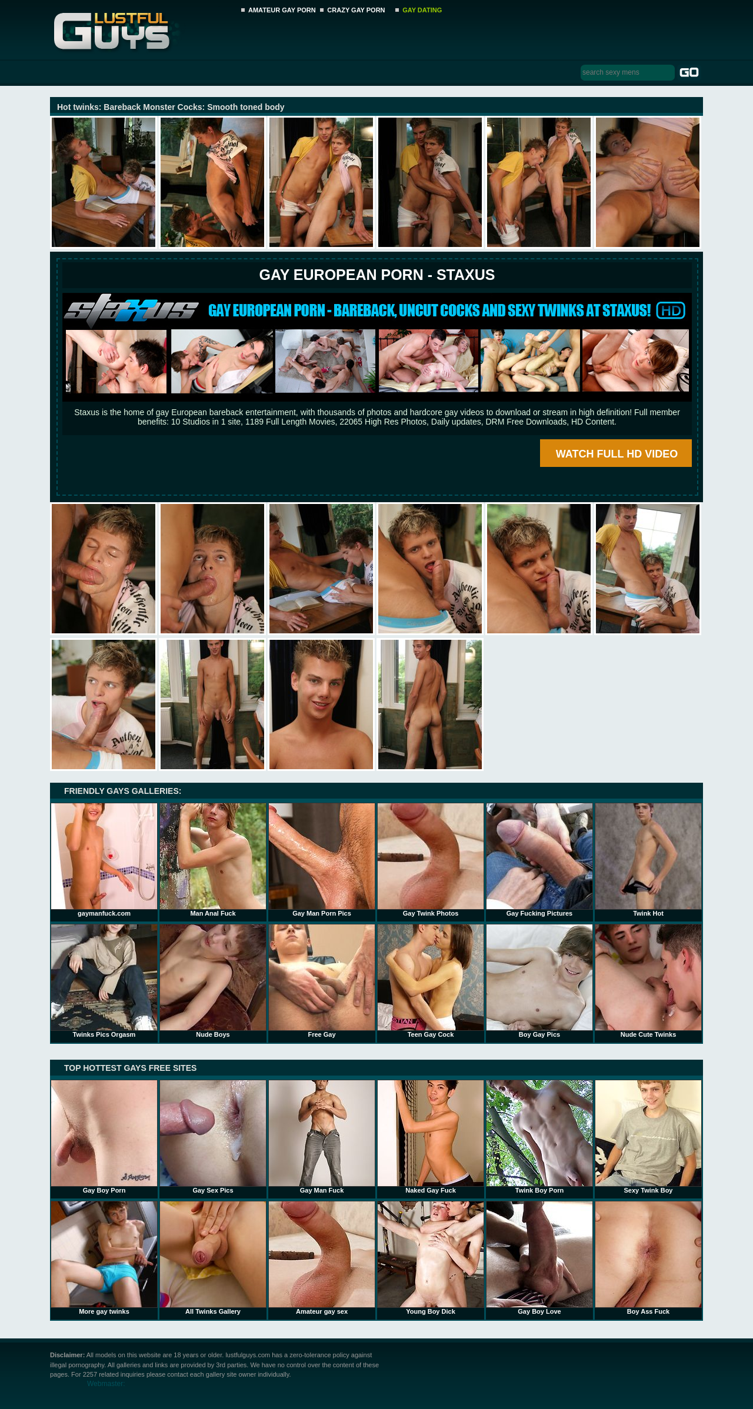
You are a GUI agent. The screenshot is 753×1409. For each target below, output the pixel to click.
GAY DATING (422, 10)
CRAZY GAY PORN (356, 10)
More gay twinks (104, 1258)
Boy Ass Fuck (648, 1258)
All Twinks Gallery (212, 1258)
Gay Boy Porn (104, 1137)
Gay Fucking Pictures (539, 860)
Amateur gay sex (321, 1258)
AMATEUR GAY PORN (282, 10)
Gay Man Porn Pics (321, 860)
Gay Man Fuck (321, 1137)
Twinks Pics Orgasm (104, 981)
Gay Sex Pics (212, 1137)
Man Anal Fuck (212, 860)
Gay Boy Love (539, 1258)
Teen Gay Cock (430, 981)
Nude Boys (212, 981)
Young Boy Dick (430, 1258)
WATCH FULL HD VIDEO (617, 454)
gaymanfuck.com (104, 860)
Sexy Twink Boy (648, 1137)
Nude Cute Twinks (648, 981)
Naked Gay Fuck (430, 1137)
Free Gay (321, 981)
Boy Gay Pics (539, 981)
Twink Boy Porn (539, 1137)
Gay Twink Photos (430, 860)
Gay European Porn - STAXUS (377, 274)
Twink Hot (648, 860)
